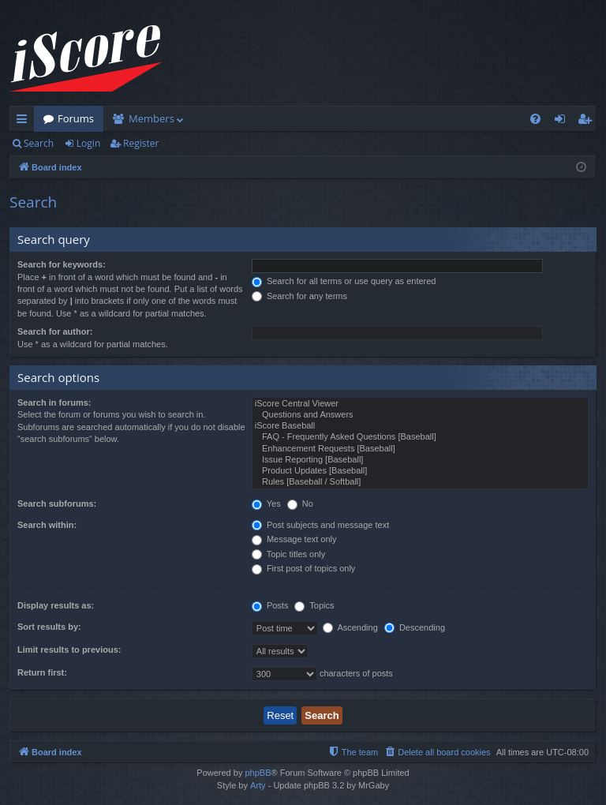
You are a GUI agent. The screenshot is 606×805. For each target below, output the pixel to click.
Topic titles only (288, 554)
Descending (414, 627)
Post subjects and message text (320, 525)
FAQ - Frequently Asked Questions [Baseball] (420, 437)
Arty (258, 785)
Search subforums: (56, 503)
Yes (266, 503)
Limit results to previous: (69, 649)
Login (88, 143)
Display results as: (55, 605)
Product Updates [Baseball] (420, 471)
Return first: (42, 672)
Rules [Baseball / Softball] (420, 482)
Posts (270, 605)
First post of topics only (304, 568)
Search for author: (54, 331)
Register (141, 143)
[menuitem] (535, 119)
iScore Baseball (420, 426)
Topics (314, 605)
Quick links (25, 121)
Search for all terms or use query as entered (344, 281)
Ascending (350, 627)
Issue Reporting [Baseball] (420, 460)
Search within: (47, 525)
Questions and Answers (420, 415)
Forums (76, 118)
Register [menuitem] (588, 121)
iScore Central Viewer (420, 404)
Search (39, 143)
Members (151, 118)
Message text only (294, 539)
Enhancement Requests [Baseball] (420, 449)
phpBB (258, 772)
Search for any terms (299, 296)
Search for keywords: (61, 264)
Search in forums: (54, 402)
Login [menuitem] (563, 121)
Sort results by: (49, 626)
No (300, 503)
